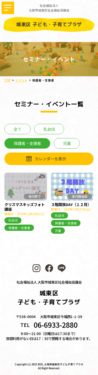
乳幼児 (49, 129)
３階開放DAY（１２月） (71, 204)
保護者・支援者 (19, 228)
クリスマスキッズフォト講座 (24, 207)
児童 (67, 143)
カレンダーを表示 (50, 158)
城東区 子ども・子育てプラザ (49, 24)
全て (17, 129)
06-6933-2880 (56, 325)
